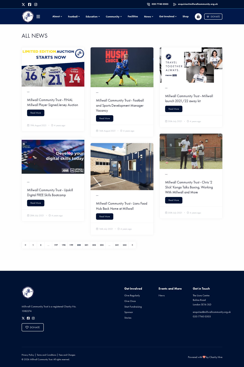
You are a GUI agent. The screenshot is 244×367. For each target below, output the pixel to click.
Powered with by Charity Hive (205, 357)
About (56, 16)
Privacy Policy (28, 354)
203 (102, 245)
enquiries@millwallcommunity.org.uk (198, 4)
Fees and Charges (67, 354)
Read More (35, 112)
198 (64, 245)
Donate (213, 16)
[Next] (132, 245)
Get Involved (166, 16)
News (147, 16)
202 (94, 245)
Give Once (130, 301)
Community (113, 16)
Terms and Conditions (46, 354)
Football (72, 16)
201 (86, 245)
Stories (127, 317)
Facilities (133, 16)
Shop (186, 16)
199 (71, 245)
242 (125, 245)
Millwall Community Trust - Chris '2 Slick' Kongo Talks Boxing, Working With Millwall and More (189, 187)
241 (117, 245)
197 (56, 245)
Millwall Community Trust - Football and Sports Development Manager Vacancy (120, 105)
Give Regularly (132, 295)
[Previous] (25, 245)
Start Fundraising (133, 306)
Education (92, 16)
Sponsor (128, 312)
